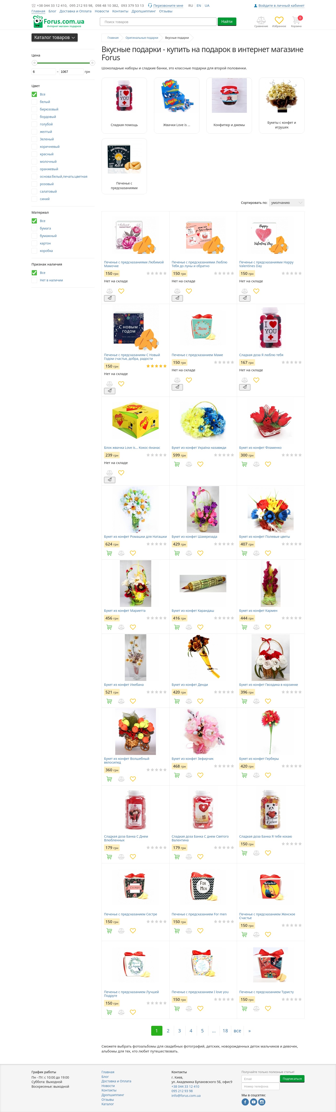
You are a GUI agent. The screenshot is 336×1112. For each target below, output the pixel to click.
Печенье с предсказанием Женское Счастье (267, 916)
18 (225, 1030)
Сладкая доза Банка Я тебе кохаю (265, 836)
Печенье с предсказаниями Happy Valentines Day (266, 264)
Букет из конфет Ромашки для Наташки (135, 536)
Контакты (120, 11)
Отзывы (165, 11)
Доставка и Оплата (75, 11)
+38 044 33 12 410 (185, 1086)
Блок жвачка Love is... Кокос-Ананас (132, 448)
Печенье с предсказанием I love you (200, 992)
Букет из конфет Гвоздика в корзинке (268, 685)
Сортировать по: (254, 202)
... (214, 1030)
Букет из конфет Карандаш (193, 611)
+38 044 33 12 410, (52, 5)
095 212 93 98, (81, 5)
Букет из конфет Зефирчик (193, 759)
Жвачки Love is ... (176, 125)
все (237, 1030)
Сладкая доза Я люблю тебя (261, 355)
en (199, 5)
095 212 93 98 (182, 1091)
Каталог (108, 1104)
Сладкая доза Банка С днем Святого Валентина (200, 838)
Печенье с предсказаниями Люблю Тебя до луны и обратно (200, 264)
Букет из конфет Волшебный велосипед (126, 760)
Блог (52, 11)
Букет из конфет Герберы (259, 759)
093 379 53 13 (132, 5)
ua (207, 5)
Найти (226, 21)
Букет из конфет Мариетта (125, 611)
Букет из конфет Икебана (124, 685)
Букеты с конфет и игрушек (281, 124)
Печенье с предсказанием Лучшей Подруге (131, 994)
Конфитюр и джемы (229, 125)
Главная (108, 1072)
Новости (102, 11)
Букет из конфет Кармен (258, 611)
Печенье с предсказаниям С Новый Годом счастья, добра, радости (132, 357)
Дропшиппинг (144, 11)
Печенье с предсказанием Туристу (266, 992)
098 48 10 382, (107, 5)
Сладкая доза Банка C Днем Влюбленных (126, 838)
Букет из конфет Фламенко (260, 448)
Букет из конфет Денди (190, 685)
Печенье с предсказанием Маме (197, 355)
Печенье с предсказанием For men (199, 914)
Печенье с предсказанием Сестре (130, 914)
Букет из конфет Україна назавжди (199, 448)
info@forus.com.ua (186, 1095)
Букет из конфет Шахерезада (194, 536)
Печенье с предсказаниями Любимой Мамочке (134, 264)
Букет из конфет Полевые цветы (264, 536)
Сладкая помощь (124, 125)
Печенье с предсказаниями (124, 185)
